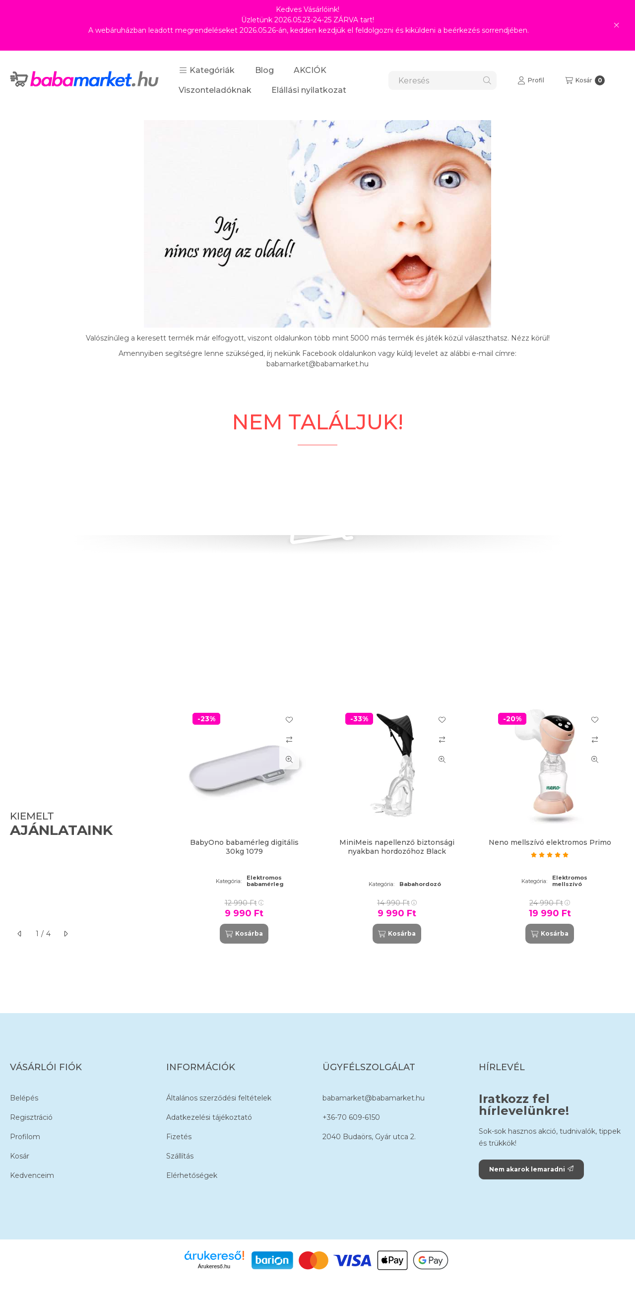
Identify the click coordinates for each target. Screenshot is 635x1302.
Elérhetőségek (191, 1175)
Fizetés (178, 1136)
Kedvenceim (32, 1175)
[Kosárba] (244, 934)
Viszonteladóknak (215, 90)
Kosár (19, 1156)
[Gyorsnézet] (289, 759)
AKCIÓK (310, 70)
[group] (399, 824)
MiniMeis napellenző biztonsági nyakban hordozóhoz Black (396, 847)
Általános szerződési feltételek (218, 1098)
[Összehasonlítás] (289, 740)
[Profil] (531, 80)
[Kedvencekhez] (289, 720)
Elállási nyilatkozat (308, 90)
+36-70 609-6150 (351, 1117)
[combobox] (442, 80)
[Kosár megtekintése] (585, 80)
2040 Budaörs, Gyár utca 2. (369, 1136)
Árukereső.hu (214, 1266)
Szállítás (179, 1156)
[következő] (65, 934)
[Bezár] (616, 25)
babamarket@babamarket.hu (373, 1098)
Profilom (25, 1136)
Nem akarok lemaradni (531, 1169)
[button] (207, 70)
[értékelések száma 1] (550, 855)
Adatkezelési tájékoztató (209, 1117)
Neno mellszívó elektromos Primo (550, 842)
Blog (264, 70)
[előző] (20, 934)
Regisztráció (31, 1117)
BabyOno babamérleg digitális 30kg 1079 (244, 847)
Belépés (24, 1098)
